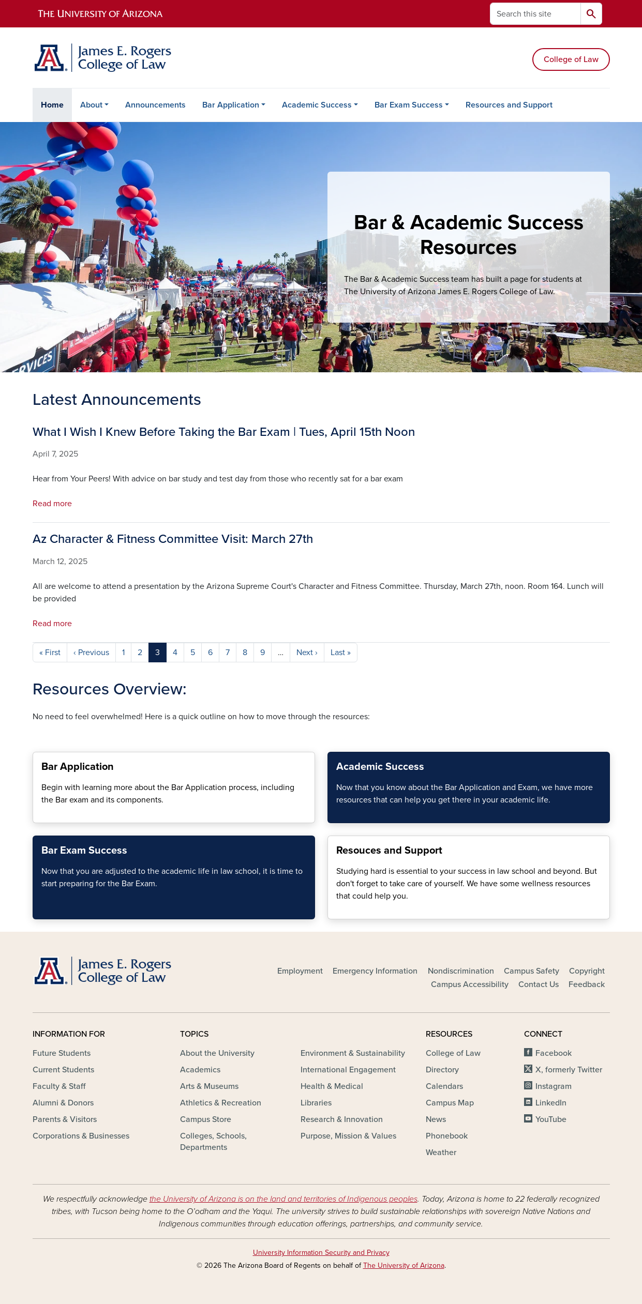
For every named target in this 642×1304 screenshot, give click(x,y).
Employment (300, 971)
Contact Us (538, 984)
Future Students (62, 1053)
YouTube (550, 1119)
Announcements (155, 105)
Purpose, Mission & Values (348, 1136)
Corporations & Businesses (81, 1136)
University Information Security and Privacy (321, 1252)
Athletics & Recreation (220, 1103)
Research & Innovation (342, 1119)
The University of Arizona (403, 1265)
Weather (441, 1152)
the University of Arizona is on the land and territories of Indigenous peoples (283, 1199)
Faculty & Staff (59, 1086)
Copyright (587, 971)
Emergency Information (375, 971)
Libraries (316, 1103)
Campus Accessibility (470, 984)
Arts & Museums (209, 1086)
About (91, 105)
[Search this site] (535, 14)
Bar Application (230, 105)
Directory (442, 1070)
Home (52, 105)
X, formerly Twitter (568, 1070)
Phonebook (447, 1136)
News (436, 1119)
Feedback (587, 984)
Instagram (553, 1086)
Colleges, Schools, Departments (213, 1142)
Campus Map (450, 1103)
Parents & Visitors (65, 1119)
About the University (217, 1053)
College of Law (571, 59)
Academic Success (317, 105)
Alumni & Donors (63, 1103)
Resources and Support (509, 105)
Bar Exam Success (409, 105)
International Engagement (348, 1070)
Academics (200, 1070)
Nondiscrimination (461, 971)
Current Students (63, 1070)
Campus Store (205, 1119)
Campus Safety (531, 971)
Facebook (553, 1053)
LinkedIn (550, 1103)
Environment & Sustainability (353, 1053)
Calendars (444, 1086)
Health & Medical (332, 1086)
